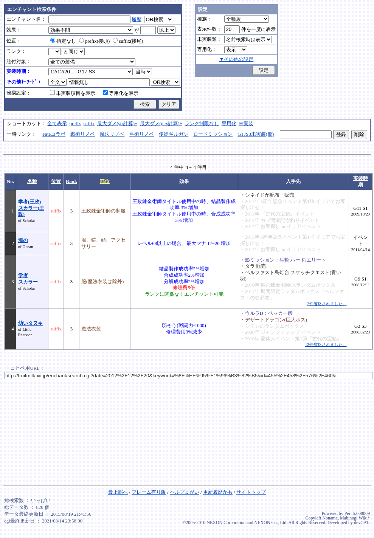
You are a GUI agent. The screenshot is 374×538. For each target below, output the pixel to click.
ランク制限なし (202, 123)
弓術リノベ (141, 134)
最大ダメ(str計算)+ (117, 123)
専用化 (229, 123)
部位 (105, 181)
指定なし (63, 41)
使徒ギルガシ (173, 134)
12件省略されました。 (326, 344)
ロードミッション (213, 134)
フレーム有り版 (149, 492)
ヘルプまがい (184, 492)
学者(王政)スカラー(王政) (31, 208)
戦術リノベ (82, 134)
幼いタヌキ (30, 323)
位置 (56, 181)
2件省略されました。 (326, 303)
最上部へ (118, 492)
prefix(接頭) (94, 41)
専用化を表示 (120, 93)
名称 (32, 181)
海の (23, 240)
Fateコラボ (53, 134)
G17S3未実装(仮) (255, 134)
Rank (71, 181)
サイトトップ (251, 492)
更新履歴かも (218, 492)
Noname (330, 518)
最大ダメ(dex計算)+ (161, 123)
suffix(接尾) (128, 41)
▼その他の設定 (236, 59)
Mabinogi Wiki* (355, 518)
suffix (89, 123)
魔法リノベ (112, 134)
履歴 (136, 19)
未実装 (246, 123)
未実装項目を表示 (72, 93)
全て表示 (57, 123)
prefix (75, 123)
